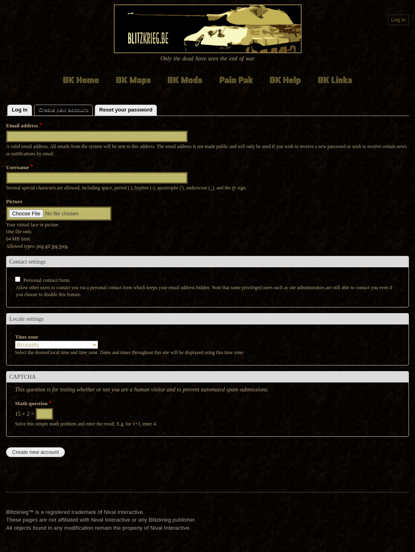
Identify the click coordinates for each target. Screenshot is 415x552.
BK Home (81, 80)
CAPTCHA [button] (22, 377)
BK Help (285, 80)
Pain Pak (236, 80)
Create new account (66, 109)
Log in (398, 20)
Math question (31, 403)
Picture (14, 201)
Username (17, 167)
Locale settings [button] (26, 319)
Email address (22, 125)
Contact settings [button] (27, 262)
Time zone (26, 337)
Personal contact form (47, 280)
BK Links (335, 80)
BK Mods (184, 80)
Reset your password (126, 110)
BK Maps (133, 80)
